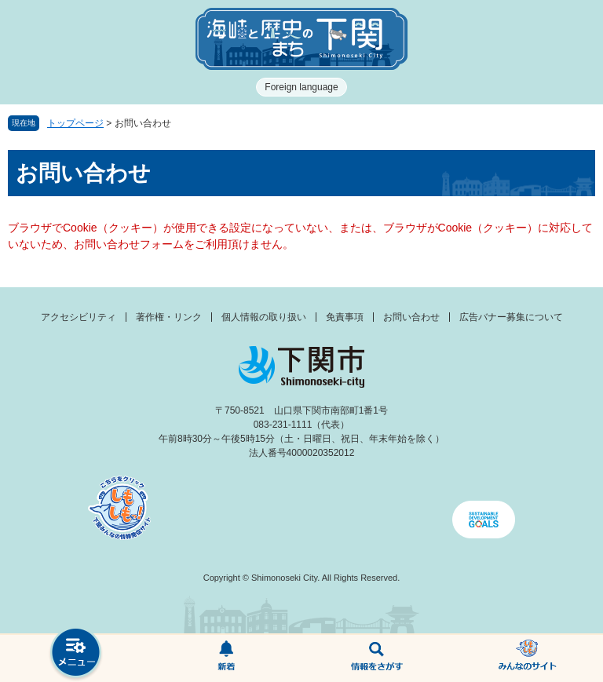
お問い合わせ (411, 317)
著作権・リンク (169, 317)
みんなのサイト (527, 658)
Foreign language (301, 87)
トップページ (75, 123)
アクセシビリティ (78, 317)
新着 (226, 658)
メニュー (75, 654)
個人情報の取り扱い (263, 317)
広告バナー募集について (511, 317)
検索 (377, 658)
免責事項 (345, 317)
